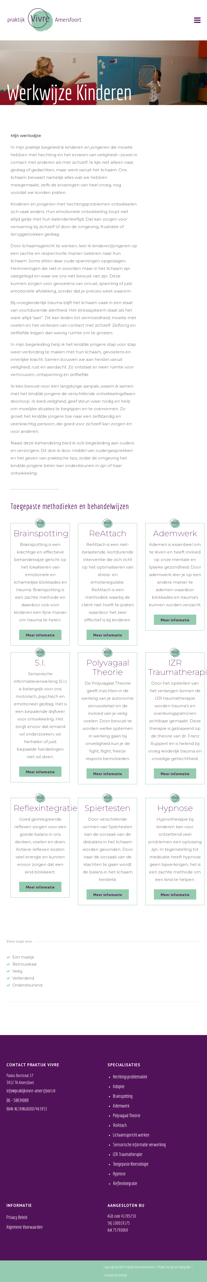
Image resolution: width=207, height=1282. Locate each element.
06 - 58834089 (17, 1100)
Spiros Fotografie (180, 1267)
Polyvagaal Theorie (126, 1115)
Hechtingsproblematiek (130, 1076)
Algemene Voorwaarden (24, 1227)
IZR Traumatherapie (127, 1154)
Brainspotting (123, 1096)
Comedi (122, 1275)
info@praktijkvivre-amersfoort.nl (30, 1090)
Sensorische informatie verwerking (139, 1144)
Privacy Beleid (16, 1217)
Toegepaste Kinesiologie (131, 1164)
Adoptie (119, 1086)
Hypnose (119, 1173)
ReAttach (120, 1125)
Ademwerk (121, 1106)
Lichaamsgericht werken (131, 1135)
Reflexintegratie (125, 1183)
